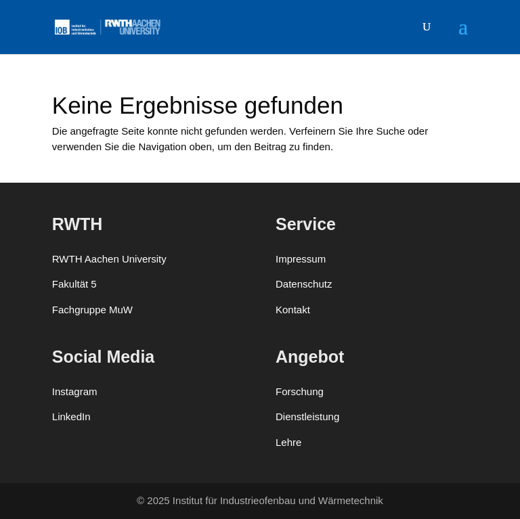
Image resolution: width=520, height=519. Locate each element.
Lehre (288, 442)
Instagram (75, 391)
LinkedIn (71, 416)
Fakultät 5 (74, 284)
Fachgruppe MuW (92, 309)
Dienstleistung (307, 416)
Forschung (300, 391)
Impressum (301, 259)
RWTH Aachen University (109, 259)
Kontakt (293, 309)
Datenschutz (304, 284)
